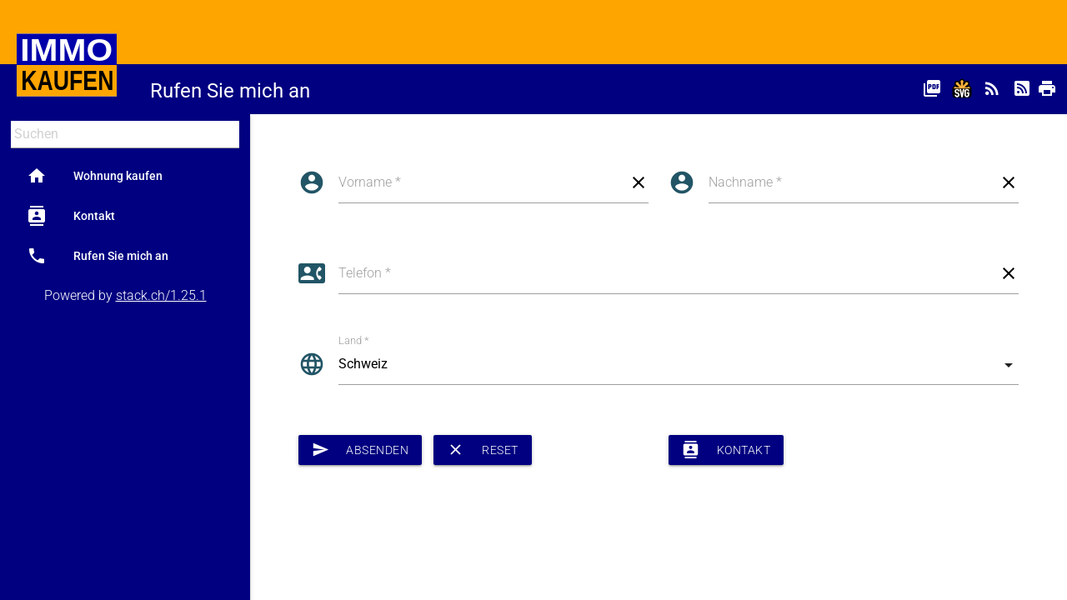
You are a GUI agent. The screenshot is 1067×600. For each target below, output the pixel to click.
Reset (482, 450)
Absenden (360, 450)
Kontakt (71, 216)
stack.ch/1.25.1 (161, 295)
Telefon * (364, 273)
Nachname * (745, 182)
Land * (353, 340)
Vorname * (369, 182)
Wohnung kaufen (95, 176)
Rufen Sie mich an (97, 256)
